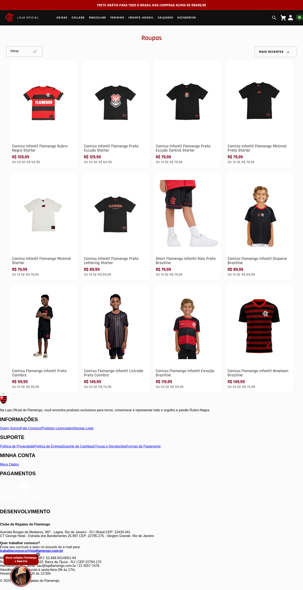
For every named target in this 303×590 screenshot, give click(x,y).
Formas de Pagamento (143, 446)
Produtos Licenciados (57, 428)
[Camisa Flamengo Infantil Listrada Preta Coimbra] (115, 338)
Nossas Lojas (84, 428)
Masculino (97, 18)
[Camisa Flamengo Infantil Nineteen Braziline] (259, 338)
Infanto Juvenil (141, 18)
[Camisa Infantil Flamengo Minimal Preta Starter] (259, 113)
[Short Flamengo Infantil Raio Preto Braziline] (187, 226)
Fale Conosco (31, 428)
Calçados (165, 18)
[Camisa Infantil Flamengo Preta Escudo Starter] (115, 113)
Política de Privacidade (17, 446)
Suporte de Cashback (79, 446)
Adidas (62, 18)
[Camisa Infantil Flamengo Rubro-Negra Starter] (43, 113)
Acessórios (186, 18)
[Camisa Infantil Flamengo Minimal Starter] (43, 226)
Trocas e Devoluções (110, 446)
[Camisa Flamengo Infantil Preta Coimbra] (43, 338)
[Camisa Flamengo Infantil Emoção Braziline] (187, 338)
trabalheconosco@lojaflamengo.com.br (31, 551)
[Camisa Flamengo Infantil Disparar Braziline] (259, 226)
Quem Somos (10, 428)
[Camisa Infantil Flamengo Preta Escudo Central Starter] (187, 113)
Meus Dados (9, 464)
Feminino (117, 18)
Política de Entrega (48, 446)
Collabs (78, 18)
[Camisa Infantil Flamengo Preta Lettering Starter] (115, 226)
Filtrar (24, 51)
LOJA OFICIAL (28, 18)
